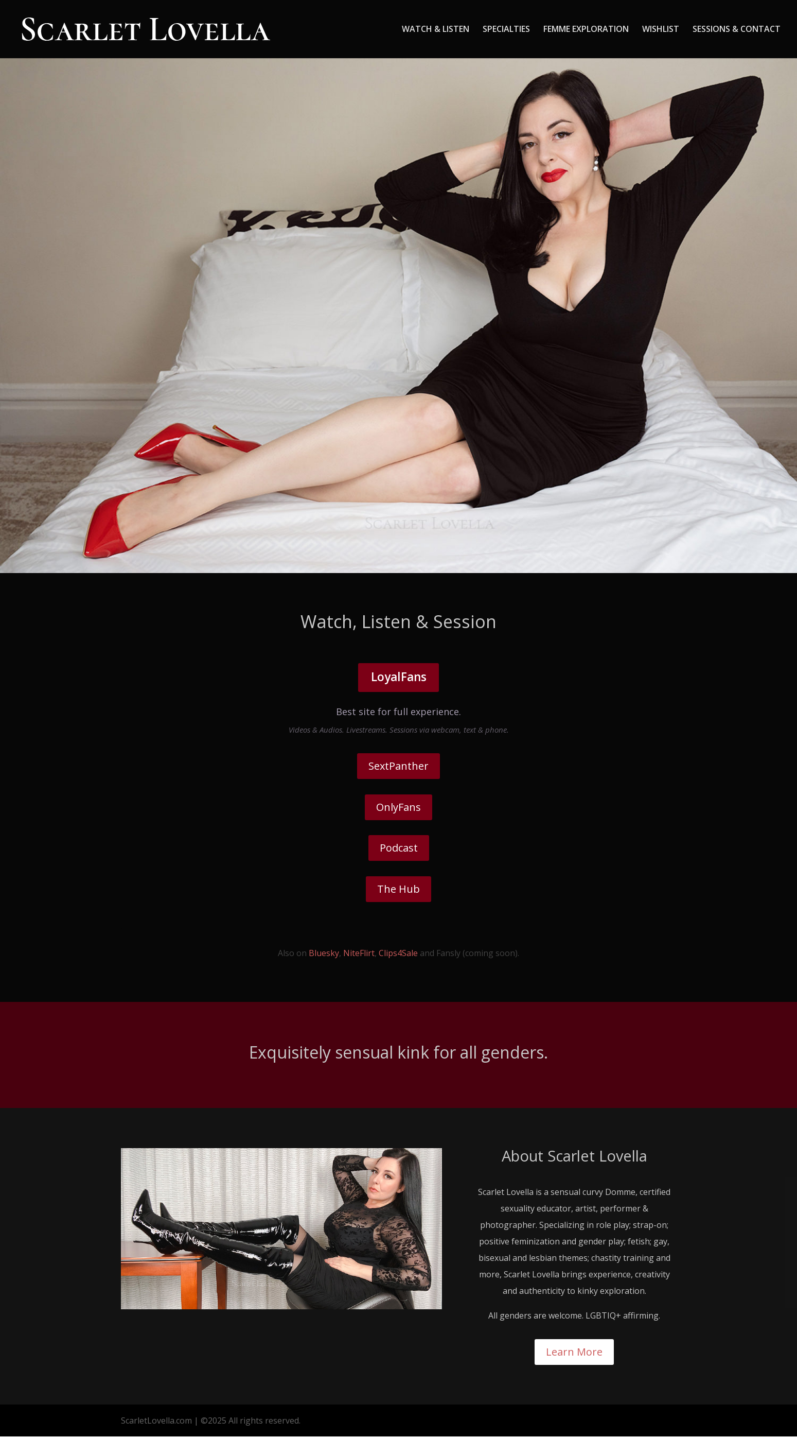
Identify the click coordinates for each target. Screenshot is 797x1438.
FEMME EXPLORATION (586, 30)
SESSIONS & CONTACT (737, 30)
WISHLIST (660, 30)
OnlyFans (398, 809)
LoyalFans (398, 677)
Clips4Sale (398, 955)
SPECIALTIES (506, 30)
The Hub (398, 890)
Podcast (399, 850)
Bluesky (324, 955)
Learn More (574, 1353)
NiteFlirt (359, 955)
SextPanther (398, 767)
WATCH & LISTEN (435, 30)
